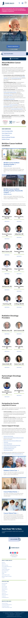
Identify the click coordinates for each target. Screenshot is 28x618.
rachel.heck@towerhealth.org (17, 453)
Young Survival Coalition (8, 450)
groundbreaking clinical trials (9, 99)
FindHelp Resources (5, 597)
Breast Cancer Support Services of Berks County (12, 440)
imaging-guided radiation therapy (10, 92)
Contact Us (4, 596)
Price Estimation (4, 591)
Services (7, 16)
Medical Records (4, 589)
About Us (3, 562)
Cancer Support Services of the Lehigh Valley (12, 445)
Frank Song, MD (7, 304)
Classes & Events (5, 603)
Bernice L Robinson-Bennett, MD (7, 392)
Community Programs (5, 606)
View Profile (7, 221)
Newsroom (4, 563)
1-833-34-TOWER (14, 49)
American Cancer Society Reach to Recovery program (14, 437)
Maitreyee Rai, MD (7, 286)
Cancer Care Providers (7, 53)
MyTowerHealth (4, 583)
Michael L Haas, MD (7, 330)
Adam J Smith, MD (7, 364)
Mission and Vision (5, 565)
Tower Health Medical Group (7, 566)
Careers (3, 577)
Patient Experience (5, 594)
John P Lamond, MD (19, 330)
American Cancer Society (8, 436)
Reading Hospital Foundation (7, 576)
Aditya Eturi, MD (19, 234)
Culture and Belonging (5, 569)
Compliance (22, 612)
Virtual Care (4, 593)
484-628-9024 (7, 453)
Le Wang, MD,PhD (19, 304)
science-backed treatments (16, 78)
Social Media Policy (17, 612)
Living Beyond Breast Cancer (9, 448)
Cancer (6, 442)
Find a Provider (4, 586)
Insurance (3, 590)
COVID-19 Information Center (7, 607)
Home (3, 16)
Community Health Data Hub (7, 604)
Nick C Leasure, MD (7, 251)
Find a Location (4, 587)
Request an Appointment (13, 46)
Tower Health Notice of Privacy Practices (8, 612)
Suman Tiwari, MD (19, 364)
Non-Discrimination (5, 570)
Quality (3, 573)
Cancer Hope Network (8, 443)
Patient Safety (4, 572)
